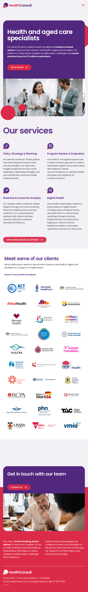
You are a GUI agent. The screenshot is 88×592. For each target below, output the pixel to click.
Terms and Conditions (27, 578)
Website (6, 585)
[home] (18, 5)
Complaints (45, 578)
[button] (83, 5)
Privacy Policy (9, 578)
